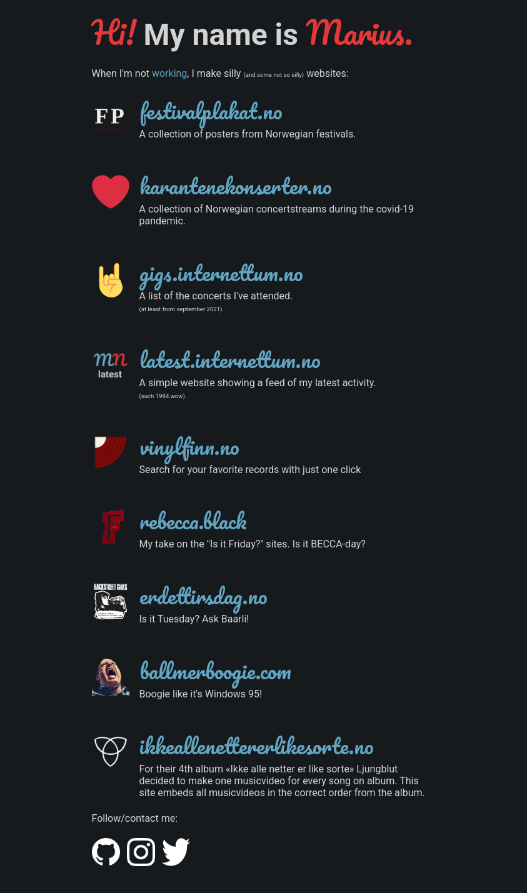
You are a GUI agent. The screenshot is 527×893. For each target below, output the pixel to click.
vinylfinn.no (189, 446)
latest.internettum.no (230, 359)
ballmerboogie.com (215, 670)
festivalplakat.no (211, 110)
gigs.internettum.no (221, 272)
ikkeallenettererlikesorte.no (256, 745)
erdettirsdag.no (203, 595)
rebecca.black (193, 520)
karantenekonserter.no (235, 185)
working (169, 73)
